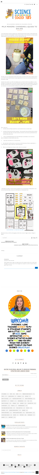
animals (19, 396)
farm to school (5, 403)
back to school (5, 398)
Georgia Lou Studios (28, 472)
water (3, 417)
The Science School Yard (8, 472)
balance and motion (17, 398)
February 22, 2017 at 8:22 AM (9, 260)
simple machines (5, 412)
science (3, 410)
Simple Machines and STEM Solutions (15, 438)
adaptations (11, 396)
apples (26, 396)
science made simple (13, 410)
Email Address (5, 374)
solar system (29, 412)
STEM (3, 396)
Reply (36, 267)
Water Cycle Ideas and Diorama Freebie (15, 425)
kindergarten (21, 405)
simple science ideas (17, 412)
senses (23, 410)
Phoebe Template (16, 472)
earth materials (28, 398)
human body (4, 405)
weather (11, 417)
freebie (14, 403)
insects (12, 405)
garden (22, 403)
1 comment (4, 237)
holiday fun (30, 403)
